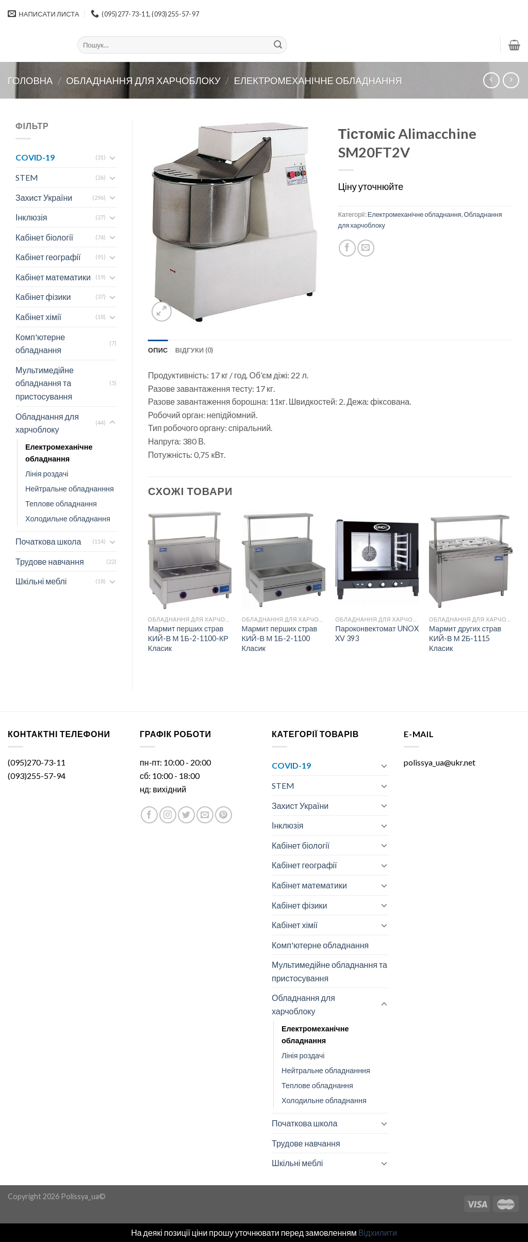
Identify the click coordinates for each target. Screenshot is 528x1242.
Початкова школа (48, 541)
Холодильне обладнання (67, 518)
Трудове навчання (49, 561)
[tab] (158, 350)
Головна (30, 80)
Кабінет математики (53, 277)
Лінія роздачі (46, 473)
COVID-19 (35, 157)
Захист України (43, 197)
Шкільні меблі (41, 581)
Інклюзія (31, 217)
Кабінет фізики (43, 296)
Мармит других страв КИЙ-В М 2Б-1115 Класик (465, 638)
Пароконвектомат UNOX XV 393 (376, 633)
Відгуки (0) (194, 350)
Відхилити (377, 1232)
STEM (26, 177)
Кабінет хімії (38, 317)
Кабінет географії (48, 257)
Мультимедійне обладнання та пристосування (44, 383)
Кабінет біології (44, 237)
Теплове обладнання (61, 503)
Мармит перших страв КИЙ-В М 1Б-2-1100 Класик (280, 638)
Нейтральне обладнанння (69, 488)
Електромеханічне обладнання (318, 80)
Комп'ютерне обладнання (40, 343)
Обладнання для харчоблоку (143, 80)
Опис (158, 350)
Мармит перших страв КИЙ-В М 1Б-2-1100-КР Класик (188, 638)
